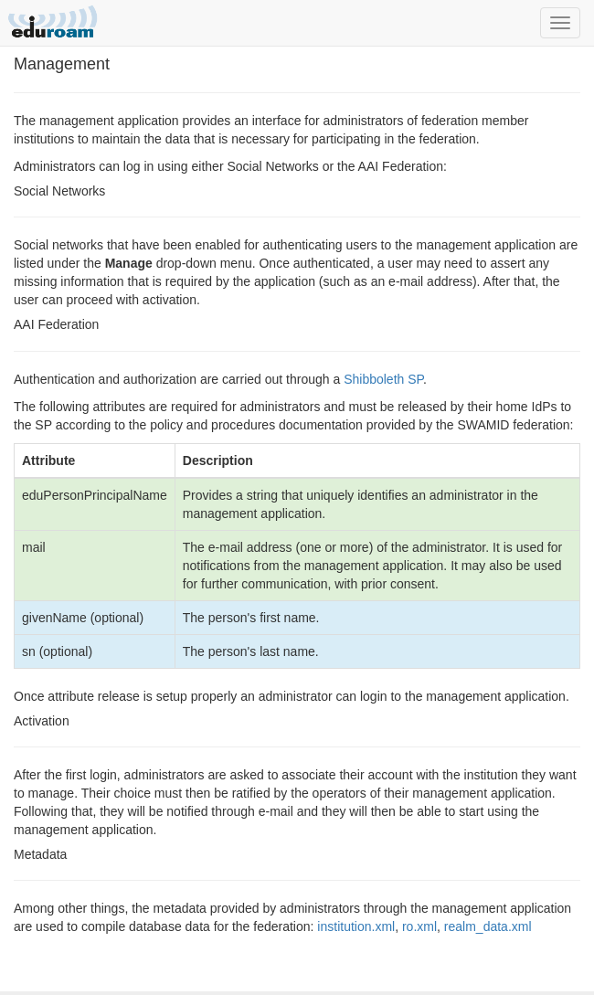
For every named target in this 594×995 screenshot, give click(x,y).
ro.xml (419, 926)
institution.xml (356, 926)
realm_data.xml (488, 926)
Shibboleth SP (383, 379)
